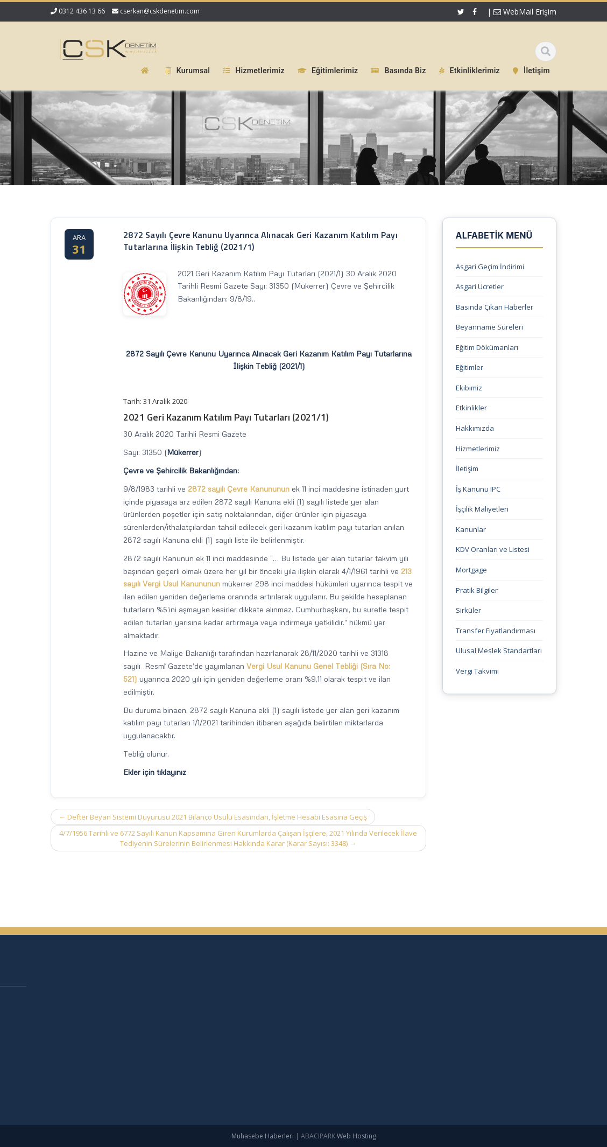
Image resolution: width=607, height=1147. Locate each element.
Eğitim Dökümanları (487, 347)
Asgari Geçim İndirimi (490, 266)
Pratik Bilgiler (477, 590)
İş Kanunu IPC (478, 489)
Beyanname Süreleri (489, 327)
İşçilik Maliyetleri (482, 509)
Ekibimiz (469, 388)
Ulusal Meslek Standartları (499, 650)
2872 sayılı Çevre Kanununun (239, 488)
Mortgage (471, 570)
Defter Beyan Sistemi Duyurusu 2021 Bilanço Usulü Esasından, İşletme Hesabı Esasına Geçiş (213, 817)
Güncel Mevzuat (301, 1056)
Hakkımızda (475, 428)
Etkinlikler (471, 407)
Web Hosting (356, 1136)
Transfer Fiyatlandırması (495, 630)
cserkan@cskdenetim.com (160, 11)
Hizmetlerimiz (478, 448)
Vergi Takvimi (477, 671)
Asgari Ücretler (480, 286)
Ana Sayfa (292, 1003)
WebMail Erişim (524, 11)
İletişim (467, 468)
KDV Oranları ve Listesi (493, 549)
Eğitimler (469, 367)
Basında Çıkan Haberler (494, 307)
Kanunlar (471, 529)
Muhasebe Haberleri (262, 1136)
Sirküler (468, 610)
